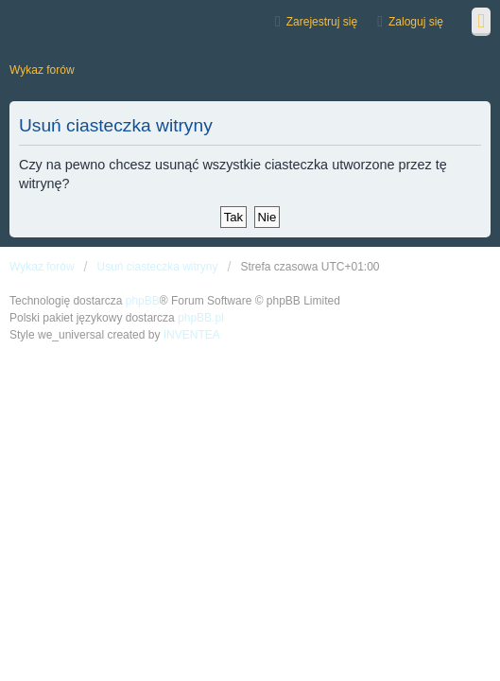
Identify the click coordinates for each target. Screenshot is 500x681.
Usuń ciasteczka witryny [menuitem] (156, 266)
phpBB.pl (201, 317)
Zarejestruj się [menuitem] (321, 21)
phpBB (143, 300)
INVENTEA (192, 334)
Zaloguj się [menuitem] (415, 21)
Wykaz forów (42, 266)
